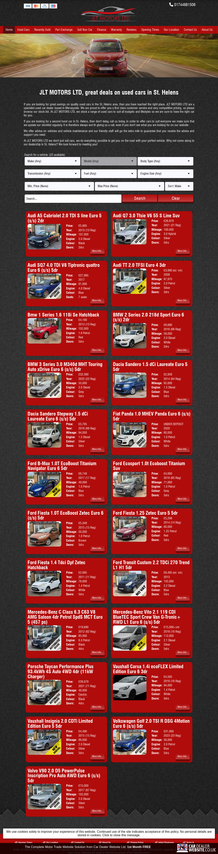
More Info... (97, 250)
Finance (101, 30)
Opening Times (150, 30)
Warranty (116, 30)
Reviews (131, 30)
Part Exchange (63, 30)
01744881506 (184, 4)
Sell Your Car (84, 30)
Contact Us (190, 30)
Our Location (171, 30)
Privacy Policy (135, 842)
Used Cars (23, 30)
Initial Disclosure (164, 842)
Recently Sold (42, 30)
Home (9, 30)
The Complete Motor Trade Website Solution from (88, 847)
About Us (207, 30)
